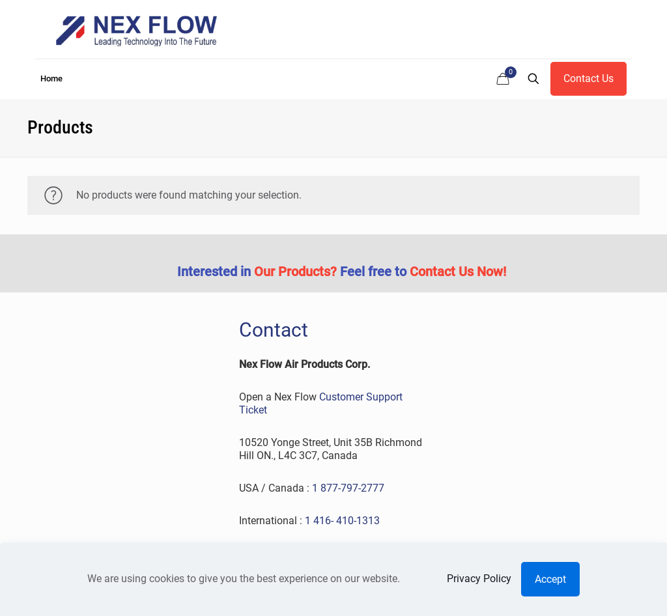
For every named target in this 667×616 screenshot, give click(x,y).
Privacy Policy (479, 578)
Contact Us (588, 78)
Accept (550, 579)
